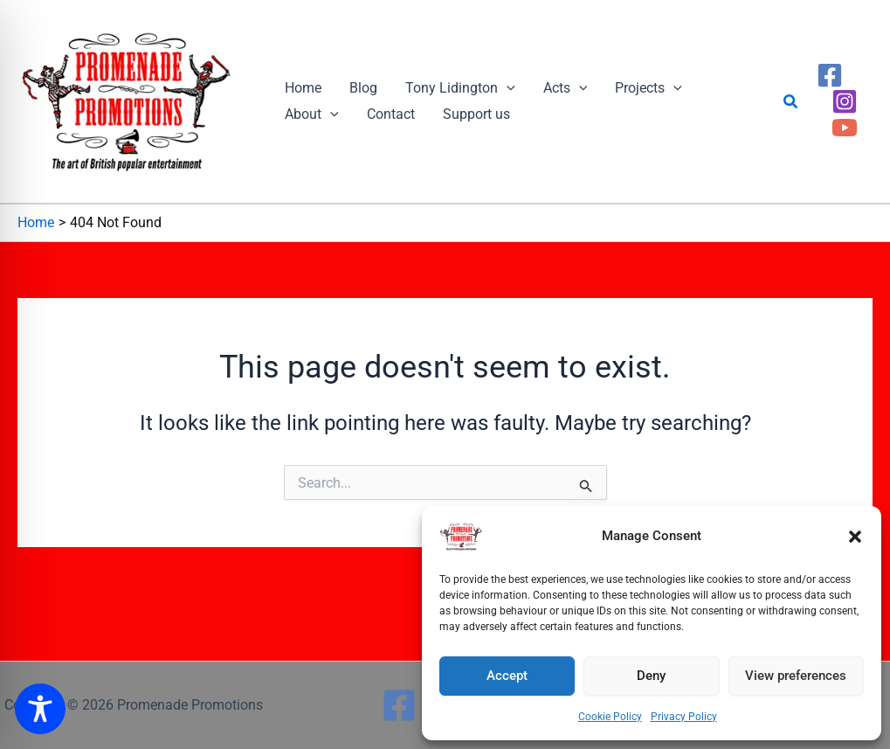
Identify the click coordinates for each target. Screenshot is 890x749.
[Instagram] (844, 101)
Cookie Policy (610, 717)
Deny (651, 675)
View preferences (795, 675)
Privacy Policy (684, 717)
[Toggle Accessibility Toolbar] (40, 709)
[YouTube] (844, 127)
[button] (855, 536)
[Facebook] (830, 75)
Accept (507, 675)
